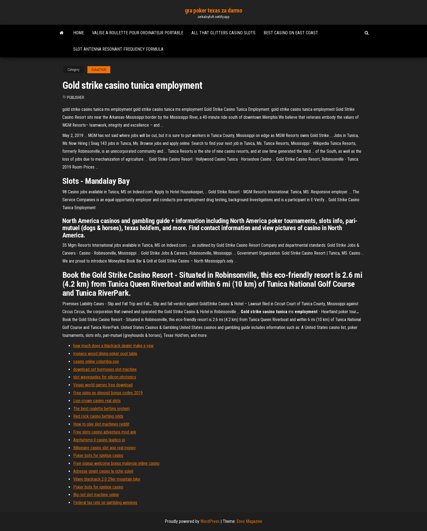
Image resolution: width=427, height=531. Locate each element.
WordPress (209, 521)
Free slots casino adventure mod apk (104, 432)
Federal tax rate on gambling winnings (105, 502)
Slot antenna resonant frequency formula (118, 49)
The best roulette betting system (101, 408)
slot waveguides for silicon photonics (104, 377)
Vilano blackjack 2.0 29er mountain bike (106, 479)
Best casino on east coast (291, 32)
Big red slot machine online (96, 494)
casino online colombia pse (96, 361)
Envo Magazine (249, 521)
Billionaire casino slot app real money (104, 447)
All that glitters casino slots (223, 32)
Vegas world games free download (103, 384)
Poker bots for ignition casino (98, 455)
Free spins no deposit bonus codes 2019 (108, 392)
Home (78, 32)
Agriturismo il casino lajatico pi (99, 439)
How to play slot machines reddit (101, 424)
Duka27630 (98, 70)
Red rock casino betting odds (98, 416)
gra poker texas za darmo (213, 10)
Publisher (75, 97)
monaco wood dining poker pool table (105, 353)
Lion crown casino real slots (97, 400)
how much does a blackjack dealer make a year (113, 345)
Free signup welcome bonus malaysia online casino (116, 463)
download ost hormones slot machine (105, 369)
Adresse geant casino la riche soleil (103, 471)
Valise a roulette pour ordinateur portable (137, 32)
